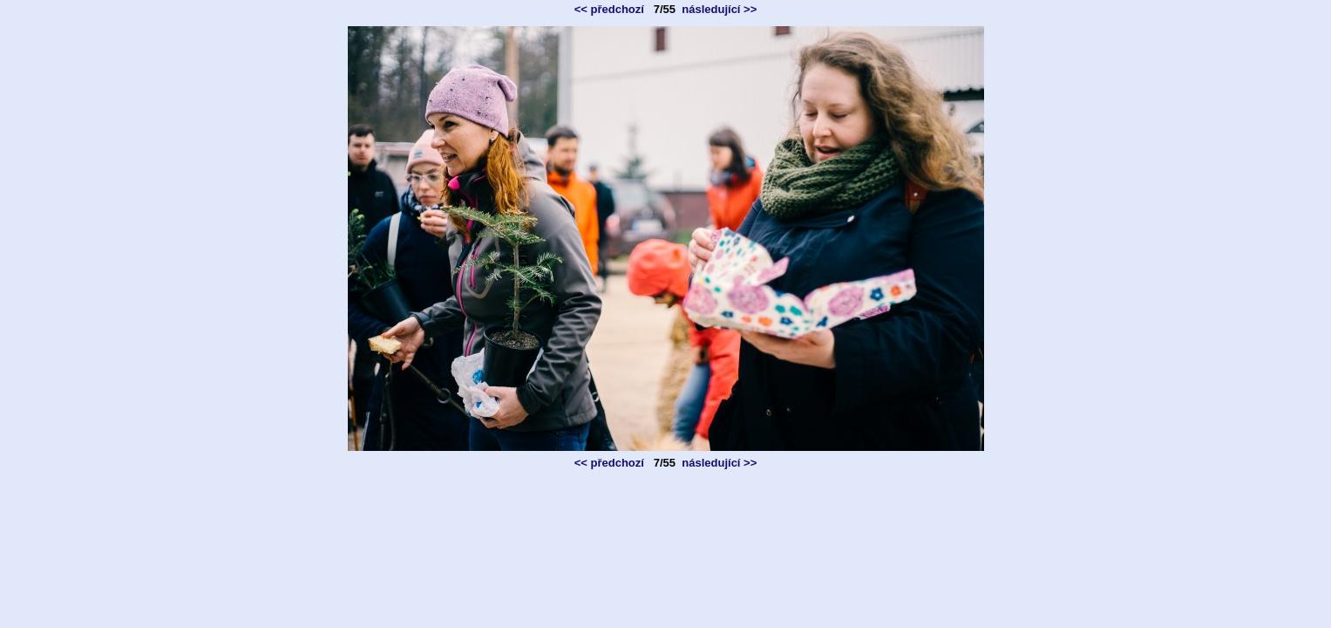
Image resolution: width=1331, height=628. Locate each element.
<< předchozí (609, 9)
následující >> (719, 9)
